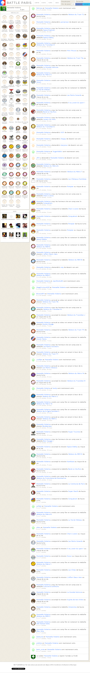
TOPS (50, 2)
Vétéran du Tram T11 (76, 330)
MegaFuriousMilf (42, 287)
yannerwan (65, 22)
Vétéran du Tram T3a (75, 58)
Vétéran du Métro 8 (44, 514)
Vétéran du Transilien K (45, 127)
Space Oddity (48, 37)
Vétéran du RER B (75, 260)
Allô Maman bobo (43, 624)
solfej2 (39, 506)
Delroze (39, 8)
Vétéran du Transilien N (52, 309)
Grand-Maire (41, 339)
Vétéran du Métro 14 (76, 373)
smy (62, 267)
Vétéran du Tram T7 (50, 354)
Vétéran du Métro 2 (50, 396)
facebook (79, 4)
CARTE (37, 2)
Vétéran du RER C (43, 275)
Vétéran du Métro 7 (74, 172)
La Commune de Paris (76, 484)
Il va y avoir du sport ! (76, 103)
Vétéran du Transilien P (45, 45)
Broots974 (40, 294)
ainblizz (39, 643)
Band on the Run (49, 112)
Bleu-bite (40, 631)
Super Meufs (73, 491)
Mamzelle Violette (14, 7)
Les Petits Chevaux (50, 368)
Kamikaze (70, 461)
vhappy (63, 139)
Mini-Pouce (71, 50)
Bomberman (47, 426)
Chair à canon (48, 196)
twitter (86, 4)
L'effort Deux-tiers (50, 254)
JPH (38, 158)
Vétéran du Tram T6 (50, 302)
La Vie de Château (43, 89)
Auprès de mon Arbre (75, 600)
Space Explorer (49, 30)
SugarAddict (57, 151)
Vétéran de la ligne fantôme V (47, 411)
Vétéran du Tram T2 (76, 14)
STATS (44, 2)
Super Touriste (74, 432)
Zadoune (39, 637)
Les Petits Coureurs (50, 346)
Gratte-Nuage (48, 324)
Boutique (73, 665)
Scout (38, 82)
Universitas (72, 607)
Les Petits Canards (74, 95)
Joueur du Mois (49, 119)
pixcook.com (41, 665)
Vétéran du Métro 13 (44, 404)
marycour (64, 145)
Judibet (39, 359)
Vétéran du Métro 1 (43, 564)
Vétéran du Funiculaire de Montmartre (51, 478)
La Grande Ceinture (50, 67)
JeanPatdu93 (58, 281)
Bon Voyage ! (48, 441)
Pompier (70, 186)
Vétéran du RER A (49, 419)
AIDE (57, 2)
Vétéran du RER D (75, 454)
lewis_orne (40, 649)
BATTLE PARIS (19, 3)
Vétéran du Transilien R (76, 381)
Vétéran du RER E (43, 247)
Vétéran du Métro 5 (44, 75)
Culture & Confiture (51, 586)
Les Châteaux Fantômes (77, 179)
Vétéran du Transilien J (76, 315)
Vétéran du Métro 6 (50, 166)
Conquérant (47, 203)
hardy (55, 388)
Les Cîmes (72, 570)
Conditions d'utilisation (61, 665)
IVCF (62, 132)
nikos (38, 527)
